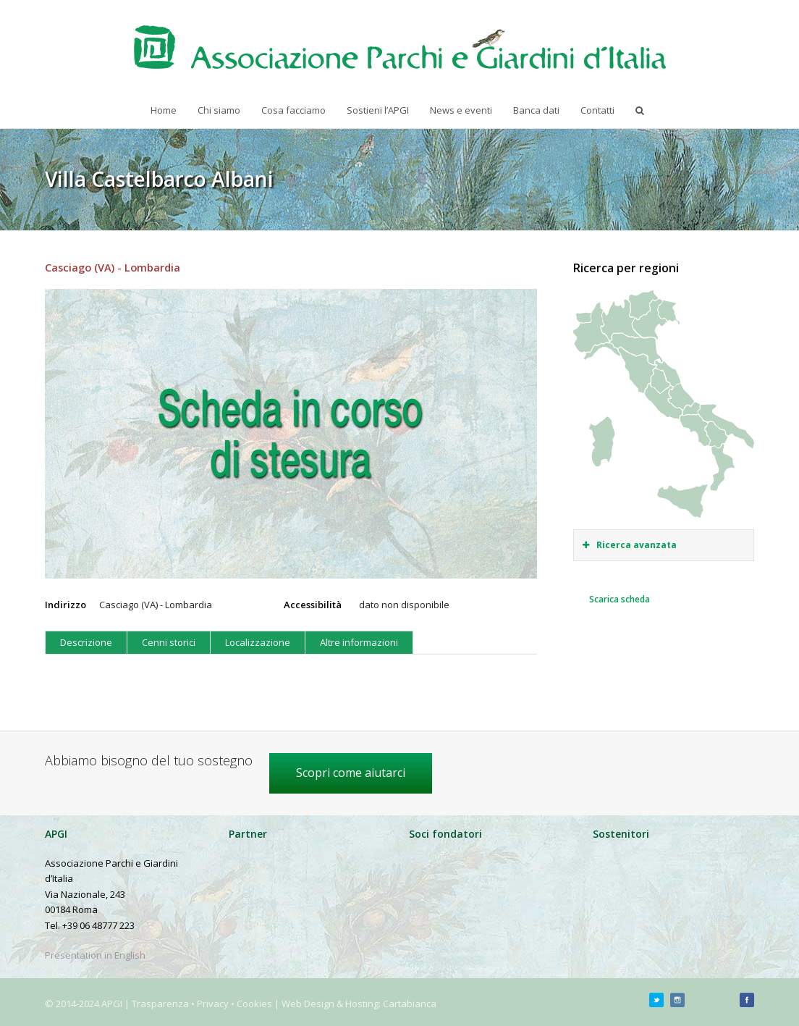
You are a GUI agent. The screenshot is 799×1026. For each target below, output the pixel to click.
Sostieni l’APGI (378, 110)
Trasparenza (160, 1003)
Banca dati (536, 110)
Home (164, 110)
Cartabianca (409, 1003)
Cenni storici (168, 642)
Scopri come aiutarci (350, 773)
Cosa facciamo (293, 110)
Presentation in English (95, 955)
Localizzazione (257, 642)
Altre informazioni (359, 642)
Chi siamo (219, 110)
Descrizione (86, 642)
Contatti (597, 110)
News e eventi (461, 110)
